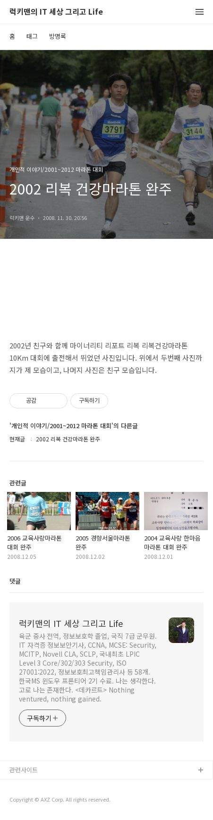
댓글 (15, 580)
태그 (32, 36)
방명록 (57, 36)
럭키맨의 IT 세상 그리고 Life (56, 12)
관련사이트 (23, 769)
